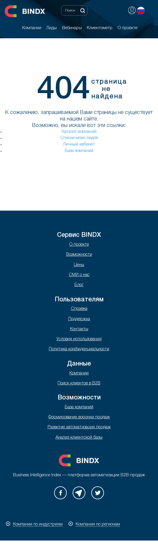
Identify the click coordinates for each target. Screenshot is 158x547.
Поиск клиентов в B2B (79, 383)
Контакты (79, 329)
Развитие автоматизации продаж (79, 427)
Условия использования (79, 339)
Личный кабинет (79, 144)
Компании (79, 373)
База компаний (79, 151)
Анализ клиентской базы (79, 437)
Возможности (79, 255)
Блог (79, 285)
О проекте (79, 245)
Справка (79, 309)
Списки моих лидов (79, 138)
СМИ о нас (79, 275)
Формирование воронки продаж (79, 417)
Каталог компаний (79, 132)
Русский (141, 10)
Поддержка (79, 319)
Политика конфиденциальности (79, 349)
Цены (79, 265)
